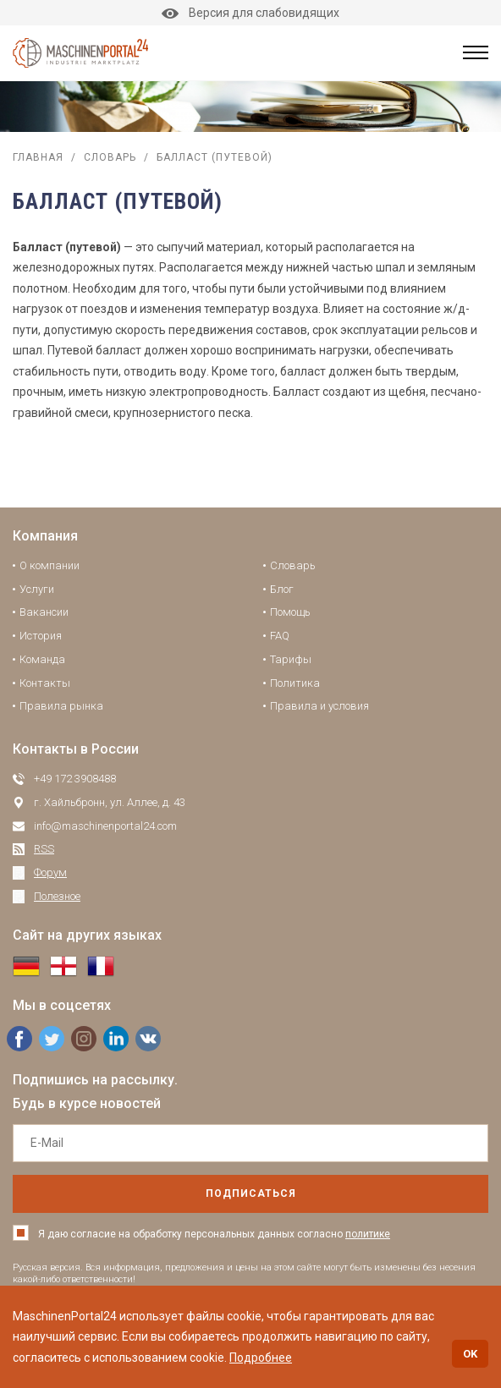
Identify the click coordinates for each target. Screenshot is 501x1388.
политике (367, 1234)
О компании (49, 565)
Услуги (36, 589)
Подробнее (260, 1357)
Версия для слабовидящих (250, 12)
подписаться (251, 1193)
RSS (44, 848)
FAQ (279, 635)
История (40, 635)
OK (470, 1353)
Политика (295, 683)
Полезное (57, 896)
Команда (42, 659)
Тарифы (290, 659)
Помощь (290, 612)
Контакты (44, 683)
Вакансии (44, 612)
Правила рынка (61, 705)
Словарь (110, 157)
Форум (50, 872)
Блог (282, 589)
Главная (38, 157)
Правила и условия (319, 705)
